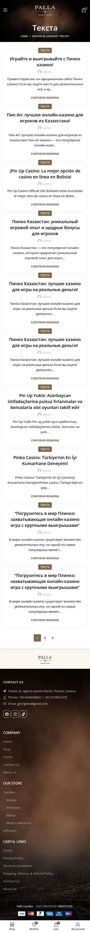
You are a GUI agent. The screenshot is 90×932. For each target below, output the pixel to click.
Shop (7, 749)
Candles (9, 792)
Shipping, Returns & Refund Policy (28, 873)
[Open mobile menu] (5, 10)
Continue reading (45, 97)
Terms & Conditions (17, 866)
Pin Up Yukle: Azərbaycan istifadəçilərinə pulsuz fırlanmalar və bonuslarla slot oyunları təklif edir (45, 401)
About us (9, 772)
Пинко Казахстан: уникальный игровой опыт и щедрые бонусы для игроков (45, 227)
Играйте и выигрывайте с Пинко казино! (45, 62)
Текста (45, 50)
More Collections (18, 823)
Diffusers (10, 830)
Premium (13, 807)
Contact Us (11, 764)
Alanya (11, 800)
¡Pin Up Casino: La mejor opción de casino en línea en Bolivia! (45, 174)
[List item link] (45, 697)
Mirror (11, 815)
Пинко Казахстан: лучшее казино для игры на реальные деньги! (45, 286)
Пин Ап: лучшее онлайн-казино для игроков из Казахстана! (45, 118)
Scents (8, 757)
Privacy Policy (13, 858)
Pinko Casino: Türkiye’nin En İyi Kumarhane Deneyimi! (45, 460)
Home (24, 36)
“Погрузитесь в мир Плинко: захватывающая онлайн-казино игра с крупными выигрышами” (45, 519)
